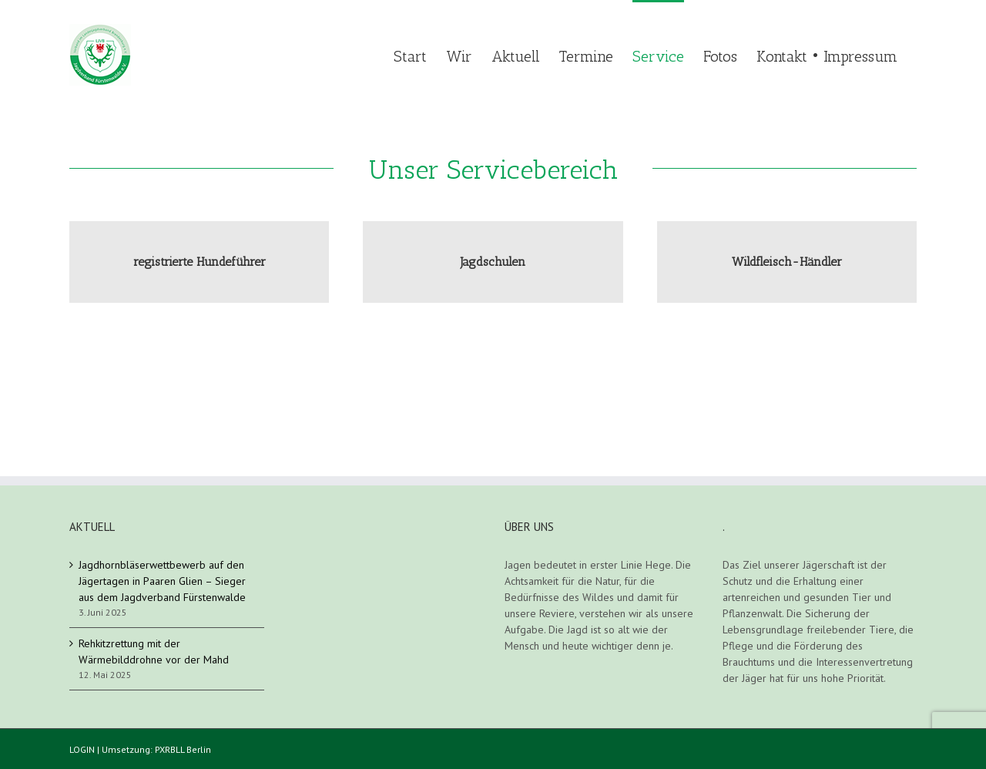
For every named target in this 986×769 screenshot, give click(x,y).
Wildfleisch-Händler (787, 261)
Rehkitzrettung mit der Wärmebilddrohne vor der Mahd (154, 651)
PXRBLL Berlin (183, 749)
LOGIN (82, 749)
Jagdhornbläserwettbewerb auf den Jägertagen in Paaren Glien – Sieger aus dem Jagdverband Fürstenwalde (162, 581)
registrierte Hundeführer (199, 261)
